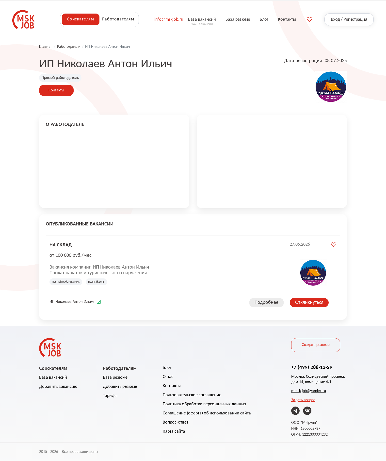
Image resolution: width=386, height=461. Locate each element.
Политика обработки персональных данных (204, 404)
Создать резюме (316, 345)
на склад (60, 245)
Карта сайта (174, 431)
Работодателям (118, 19)
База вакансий (53, 377)
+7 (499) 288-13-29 (311, 367)
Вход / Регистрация (349, 19)
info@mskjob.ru (168, 19)
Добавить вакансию (58, 386)
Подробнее (266, 302)
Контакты (56, 90)
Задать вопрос (303, 400)
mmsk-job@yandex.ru (308, 391)
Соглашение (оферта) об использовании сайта (207, 413)
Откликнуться (309, 302)
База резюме (115, 377)
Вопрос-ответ (175, 422)
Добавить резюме (120, 386)
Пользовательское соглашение (192, 395)
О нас (168, 377)
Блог (167, 367)
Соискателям (80, 19)
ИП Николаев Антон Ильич (71, 302)
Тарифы (110, 395)
